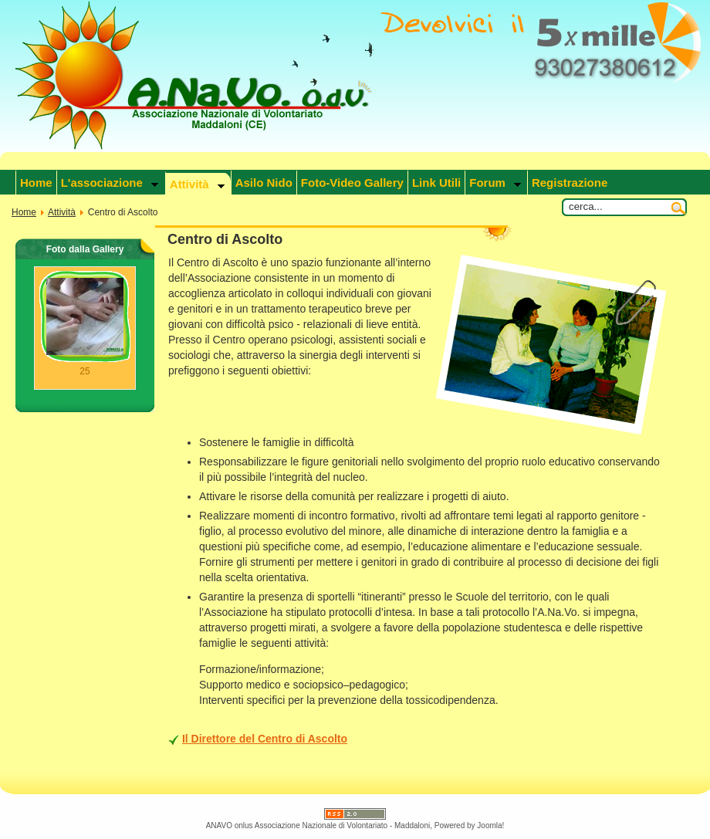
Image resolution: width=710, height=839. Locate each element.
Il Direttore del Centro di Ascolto (264, 738)
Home (24, 212)
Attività (62, 212)
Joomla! (490, 825)
